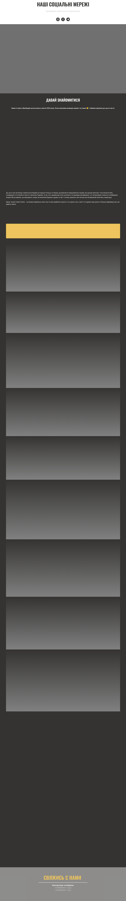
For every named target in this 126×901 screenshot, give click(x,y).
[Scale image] (63, 146)
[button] (58, 19)
